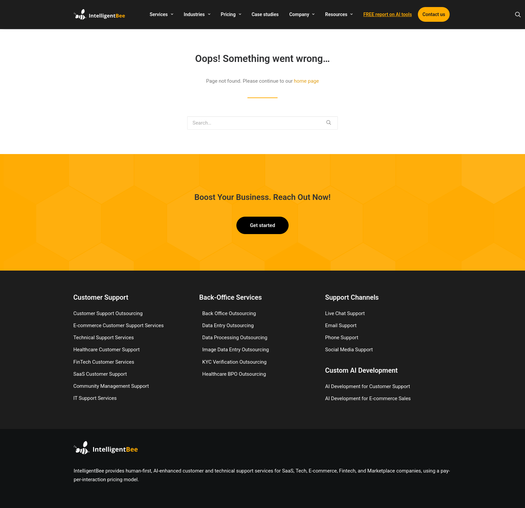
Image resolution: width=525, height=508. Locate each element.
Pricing (231, 14)
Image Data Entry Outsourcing (235, 350)
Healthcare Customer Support (106, 350)
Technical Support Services (103, 338)
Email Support (341, 325)
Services (161, 14)
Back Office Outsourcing (229, 313)
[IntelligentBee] (99, 14)
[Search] (518, 14)
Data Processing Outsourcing (234, 338)
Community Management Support (111, 386)
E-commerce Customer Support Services (118, 325)
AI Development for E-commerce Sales (368, 398)
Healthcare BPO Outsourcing (234, 374)
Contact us (434, 14)
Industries (197, 14)
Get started (262, 225)
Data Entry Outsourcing (228, 325)
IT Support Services (95, 398)
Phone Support (341, 338)
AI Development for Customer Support (367, 386)
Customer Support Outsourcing (108, 313)
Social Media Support (349, 350)
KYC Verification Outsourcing (234, 362)
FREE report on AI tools (387, 14)
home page (306, 81)
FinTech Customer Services (103, 362)
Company (301, 14)
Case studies (265, 14)
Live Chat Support (345, 313)
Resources (339, 14)
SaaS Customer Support (100, 374)
